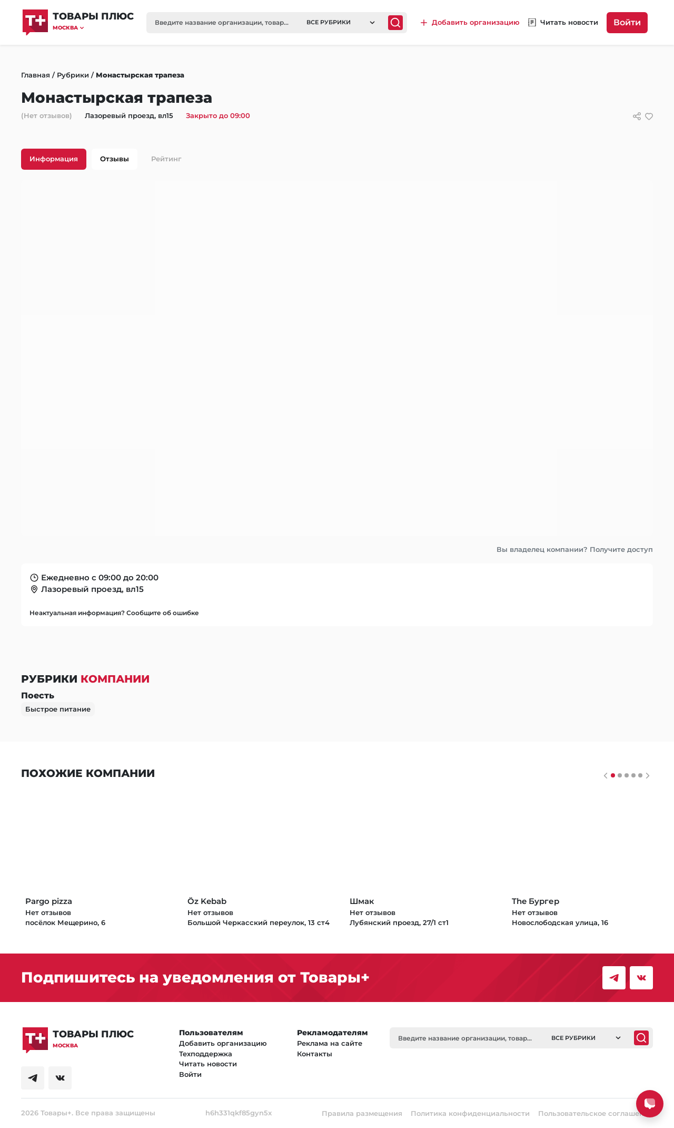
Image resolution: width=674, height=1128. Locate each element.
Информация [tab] (53, 158)
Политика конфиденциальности (470, 1113)
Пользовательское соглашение (595, 1113)
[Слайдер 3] (633, 775)
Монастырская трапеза (140, 75)
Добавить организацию (223, 1043)
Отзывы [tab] (114, 158)
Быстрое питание (58, 709)
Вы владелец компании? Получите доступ (575, 549)
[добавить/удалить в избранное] (649, 116)
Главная (35, 75)
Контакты (314, 1053)
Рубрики (73, 75)
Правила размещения (362, 1113)
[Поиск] (395, 22)
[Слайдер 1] (620, 775)
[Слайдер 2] (627, 775)
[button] (93, 28)
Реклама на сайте (329, 1043)
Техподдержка (205, 1053)
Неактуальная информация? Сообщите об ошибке (114, 613)
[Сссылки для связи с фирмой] (637, 116)
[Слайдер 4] (640, 775)
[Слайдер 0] (613, 775)
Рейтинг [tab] (166, 158)
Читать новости (208, 1063)
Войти (627, 22)
